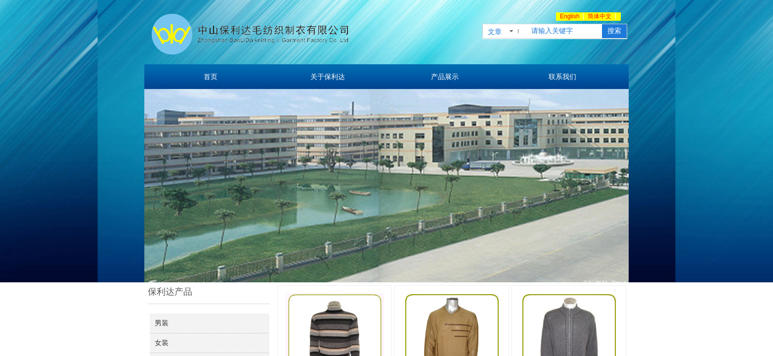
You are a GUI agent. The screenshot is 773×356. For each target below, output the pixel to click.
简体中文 (599, 16)
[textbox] (564, 31)
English (569, 16)
